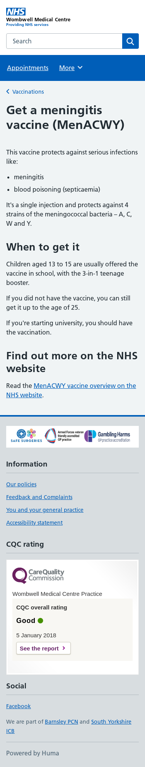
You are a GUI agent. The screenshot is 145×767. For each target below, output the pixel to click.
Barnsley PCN (61, 721)
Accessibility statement (34, 522)
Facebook (18, 706)
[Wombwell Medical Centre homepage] (39, 17)
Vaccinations (28, 91)
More (71, 67)
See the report (39, 648)
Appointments (27, 68)
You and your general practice (45, 509)
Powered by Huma (32, 753)
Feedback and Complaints (39, 497)
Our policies (21, 484)
